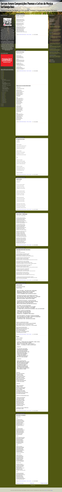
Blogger (52, 490)
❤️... (50, 25)
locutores (17, 336)
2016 (2, 73)
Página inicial (32, 483)
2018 (2, 75)
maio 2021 (3, 95)
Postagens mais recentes (19, 483)
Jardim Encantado (19, 179)
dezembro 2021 (4, 102)
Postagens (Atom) (33, 485)
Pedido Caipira (51, 35)
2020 (2, 77)
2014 (2, 71)
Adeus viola (50, 45)
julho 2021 (3, 97)
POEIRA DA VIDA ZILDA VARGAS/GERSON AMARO (23, 85)
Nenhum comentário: (29, 34)
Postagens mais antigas (44, 483)
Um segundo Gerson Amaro (20, 139)
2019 (2, 76)
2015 (2, 72)
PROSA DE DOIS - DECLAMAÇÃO (20, 415)
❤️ (49, 28)
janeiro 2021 (3, 79)
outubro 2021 (3, 100)
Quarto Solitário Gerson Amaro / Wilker (53, 51)
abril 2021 (3, 94)
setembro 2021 (3, 99)
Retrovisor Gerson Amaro (20, 52)
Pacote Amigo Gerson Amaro (52, 48)
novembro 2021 (4, 101)
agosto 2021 (3, 98)
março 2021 (3, 93)
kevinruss (46, 490)
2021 (2, 78)
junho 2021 (3, 96)
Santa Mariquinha (51, 32)
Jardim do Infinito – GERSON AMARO (21, 214)
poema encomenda (19, 285)
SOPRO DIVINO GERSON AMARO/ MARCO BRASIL (23, 249)
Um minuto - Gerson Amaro (20, 15)
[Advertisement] (31, 42)
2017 (2, 74)
